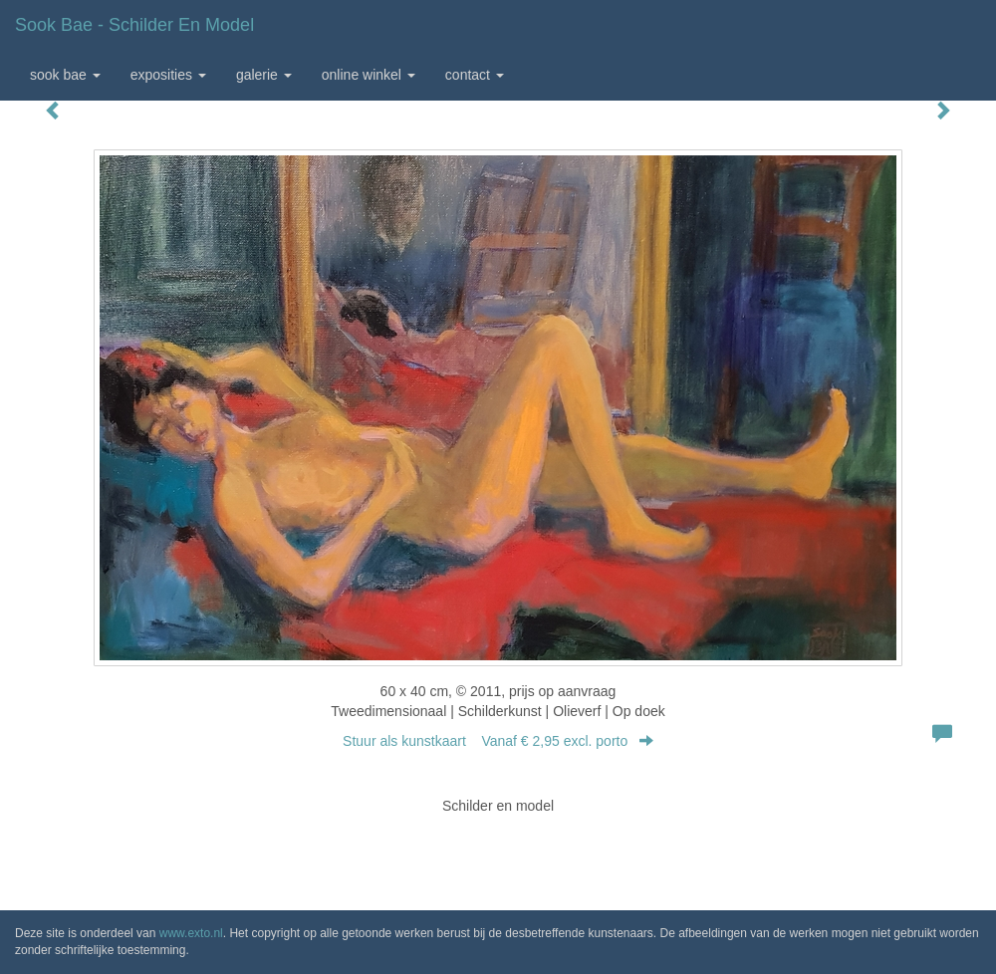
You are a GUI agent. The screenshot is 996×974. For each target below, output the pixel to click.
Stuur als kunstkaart (498, 741)
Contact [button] (474, 75)
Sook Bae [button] (65, 75)
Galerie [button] (264, 75)
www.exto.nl (191, 933)
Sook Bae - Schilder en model (134, 25)
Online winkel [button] (368, 75)
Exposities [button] (168, 75)
